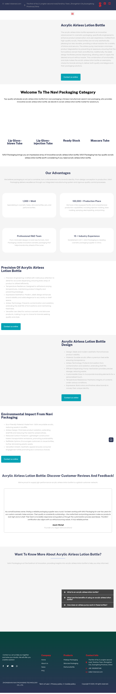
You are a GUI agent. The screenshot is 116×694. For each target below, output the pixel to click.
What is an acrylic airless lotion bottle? (82, 593)
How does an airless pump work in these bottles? (87, 606)
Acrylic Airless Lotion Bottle (83, 25)
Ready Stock (71, 141)
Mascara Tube (100, 141)
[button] (72, 14)
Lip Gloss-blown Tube (14, 142)
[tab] (88, 593)
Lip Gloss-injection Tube (43, 142)
